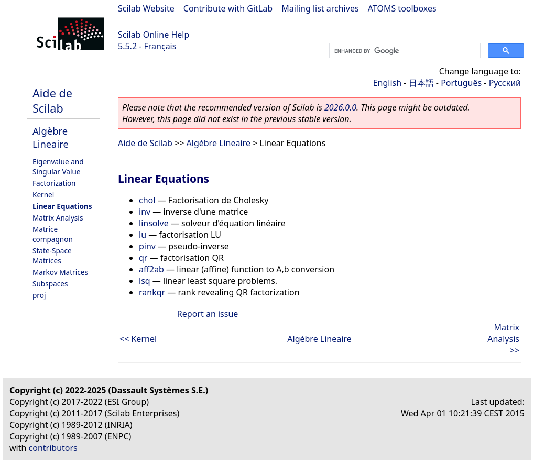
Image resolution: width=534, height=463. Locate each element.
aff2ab (151, 269)
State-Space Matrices (52, 256)
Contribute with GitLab (228, 8)
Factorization (54, 183)
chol (147, 200)
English (387, 83)
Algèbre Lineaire (50, 137)
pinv (147, 246)
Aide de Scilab (52, 100)
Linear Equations (62, 206)
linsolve (154, 223)
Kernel (43, 195)
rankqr (152, 292)
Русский (505, 83)
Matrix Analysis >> (503, 339)
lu (142, 234)
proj (39, 295)
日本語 (421, 83)
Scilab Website (146, 8)
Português (461, 83)
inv (144, 211)
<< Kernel (138, 339)
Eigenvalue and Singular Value (58, 167)
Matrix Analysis (57, 218)
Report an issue (207, 313)
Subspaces (50, 284)
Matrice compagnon (52, 234)
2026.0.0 (340, 107)
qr (143, 257)
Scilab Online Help (153, 34)
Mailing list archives (319, 8)
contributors (53, 448)
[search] (403, 51)
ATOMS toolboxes (402, 8)
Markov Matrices (60, 272)
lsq (144, 280)
